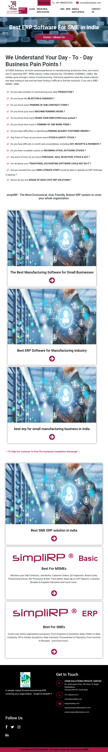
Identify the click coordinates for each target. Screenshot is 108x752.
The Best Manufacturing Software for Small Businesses (52, 272)
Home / (47, 37)
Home (14, 9)
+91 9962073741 (63, 2)
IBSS (86, 749)
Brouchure (44, 2)
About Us (59, 37)
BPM (68, 9)
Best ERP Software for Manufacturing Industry (52, 351)
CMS (62, 9)
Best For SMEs (54, 627)
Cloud (32, 9)
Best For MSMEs (54, 569)
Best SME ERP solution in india (54, 530)
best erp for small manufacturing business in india (52, 429)
